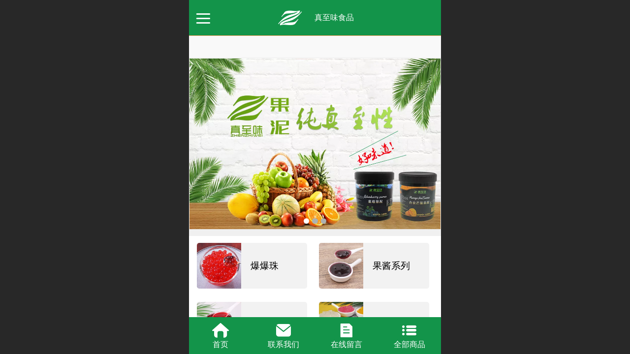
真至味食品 (334, 17)
